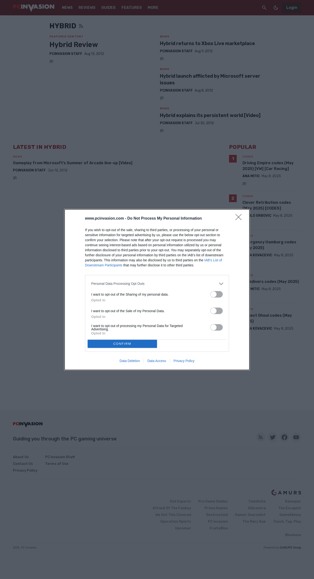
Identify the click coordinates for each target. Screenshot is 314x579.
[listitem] (157, 283)
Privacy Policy (184, 361)
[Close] (240, 218)
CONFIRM (122, 343)
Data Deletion (130, 361)
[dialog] (157, 289)
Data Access (156, 361)
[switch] (216, 294)
